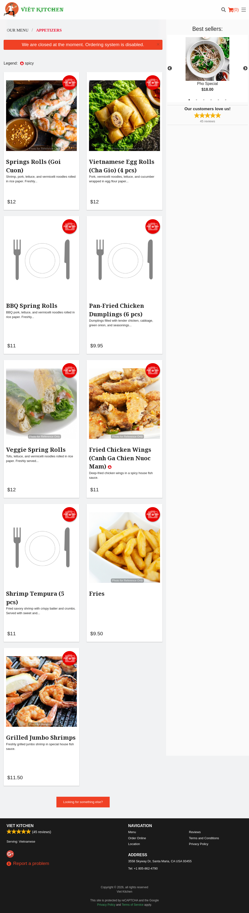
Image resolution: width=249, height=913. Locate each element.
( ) (233, 9)
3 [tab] (203, 99)
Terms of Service (132, 904)
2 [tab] (196, 99)
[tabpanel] (208, 68)
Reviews (195, 832)
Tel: (143, 868)
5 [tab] (218, 99)
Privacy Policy (198, 844)
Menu (132, 832)
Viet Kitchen (20, 826)
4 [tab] (211, 99)
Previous (169, 68)
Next (245, 68)
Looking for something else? (83, 804)
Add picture (69, 82)
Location (134, 844)
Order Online (137, 838)
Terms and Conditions (204, 838)
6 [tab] (225, 99)
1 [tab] (189, 99)
